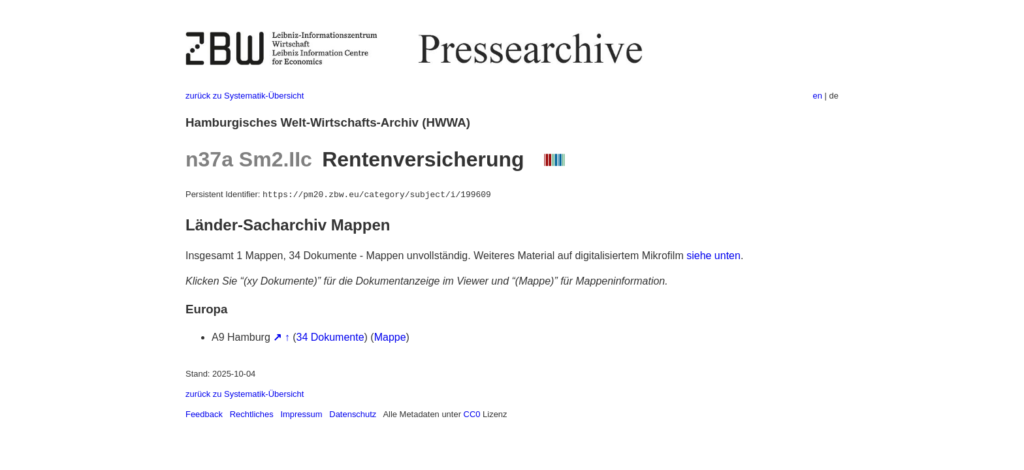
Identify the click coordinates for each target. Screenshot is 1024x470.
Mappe (390, 337)
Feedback (204, 414)
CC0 (472, 414)
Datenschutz (352, 414)
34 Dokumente (330, 337)
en (817, 96)
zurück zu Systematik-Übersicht (244, 96)
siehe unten (713, 255)
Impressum (301, 414)
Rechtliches (252, 414)
